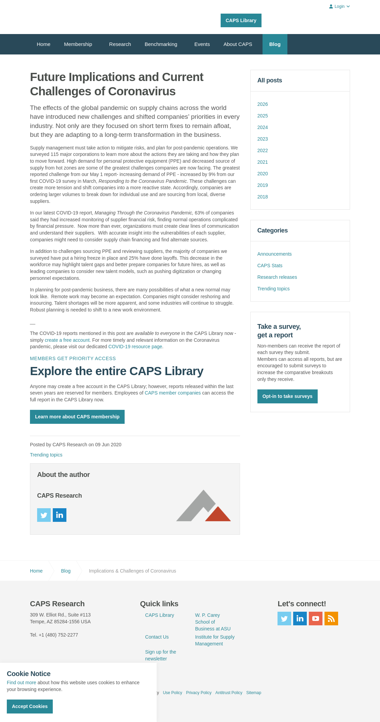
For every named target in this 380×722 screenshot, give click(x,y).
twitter (44, 515)
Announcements (274, 254)
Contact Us (157, 637)
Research (120, 44)
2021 (262, 162)
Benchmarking (161, 44)
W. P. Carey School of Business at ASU (213, 621)
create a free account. (68, 340)
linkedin (59, 515)
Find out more (21, 682)
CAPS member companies (173, 393)
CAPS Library (241, 20)
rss (331, 618)
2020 (262, 173)
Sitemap (253, 692)
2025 (262, 115)
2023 (262, 139)
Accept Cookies (30, 706)
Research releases (277, 277)
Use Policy (172, 692)
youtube (315, 618)
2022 (262, 150)
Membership (78, 44)
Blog (275, 44)
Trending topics (46, 455)
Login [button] (339, 6)
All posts (269, 80)
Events (202, 44)
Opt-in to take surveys (288, 396)
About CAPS (238, 44)
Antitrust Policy (228, 692)
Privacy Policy (198, 692)
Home (43, 44)
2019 (262, 185)
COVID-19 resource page (135, 346)
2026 (262, 104)
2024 (262, 127)
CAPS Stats (270, 265)
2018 (262, 196)
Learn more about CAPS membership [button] (77, 416)
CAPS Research (54, 17)
